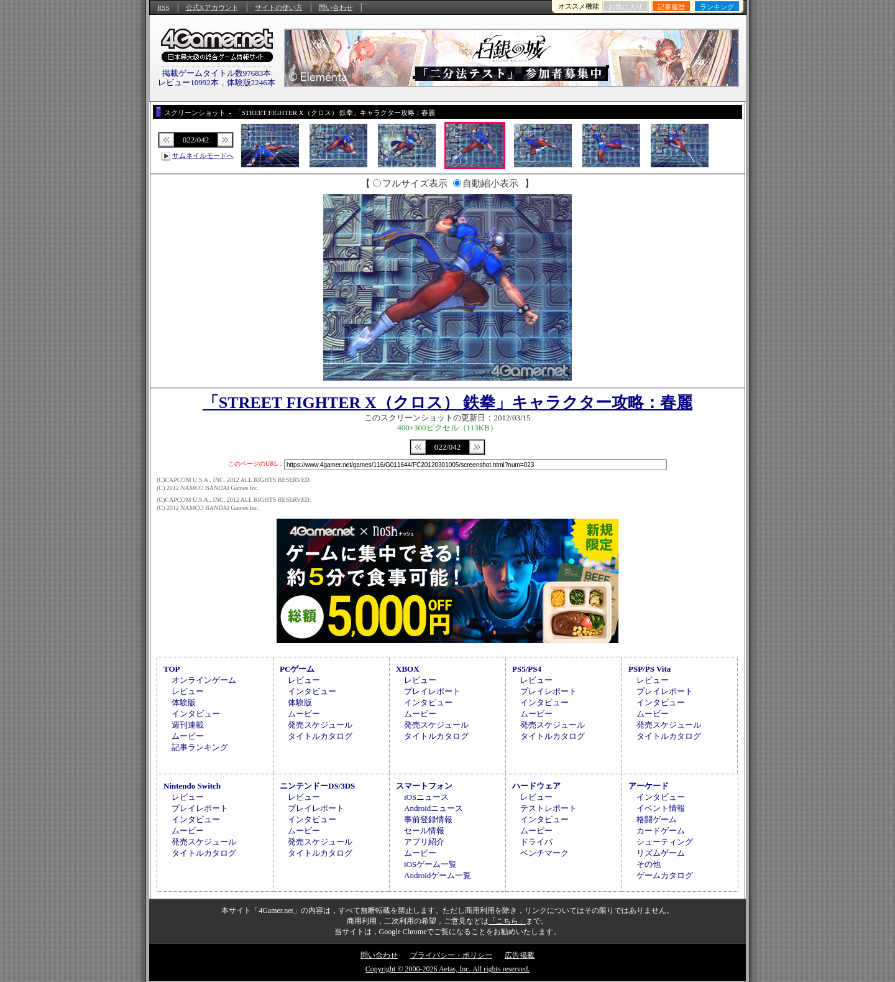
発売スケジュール (320, 725)
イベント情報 (660, 808)
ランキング (717, 7)
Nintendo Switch (192, 785)
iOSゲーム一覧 (430, 864)
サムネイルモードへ (203, 155)
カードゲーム (660, 830)
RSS (163, 7)
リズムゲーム (660, 853)
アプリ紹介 (424, 841)
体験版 (184, 702)
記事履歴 (671, 7)
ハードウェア (536, 785)
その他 (648, 864)
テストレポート (548, 808)
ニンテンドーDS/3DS (317, 785)
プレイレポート (432, 691)
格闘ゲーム (656, 819)
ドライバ (536, 841)
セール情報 (424, 830)
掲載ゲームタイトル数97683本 (217, 73)
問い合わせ (336, 7)
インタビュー (196, 713)
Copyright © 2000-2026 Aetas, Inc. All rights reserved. (447, 969)
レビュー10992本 (188, 82)
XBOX (408, 669)
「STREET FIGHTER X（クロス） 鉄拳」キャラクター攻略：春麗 (447, 403)
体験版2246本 (251, 82)
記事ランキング (200, 747)
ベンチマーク (544, 853)
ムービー (188, 736)
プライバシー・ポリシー (451, 955)
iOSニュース (426, 797)
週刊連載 (188, 725)
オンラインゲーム (204, 680)
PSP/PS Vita (649, 669)
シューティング (664, 841)
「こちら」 (507, 921)
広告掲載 (520, 955)
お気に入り (625, 7)
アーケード (648, 785)
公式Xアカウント (212, 7)
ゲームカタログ (664, 875)
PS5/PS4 (526, 669)
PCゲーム (297, 669)
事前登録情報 (428, 819)
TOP (171, 669)
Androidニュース (433, 808)
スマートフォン (424, 785)
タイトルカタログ (320, 736)
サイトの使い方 (279, 7)
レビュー (188, 691)
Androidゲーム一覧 (437, 875)
